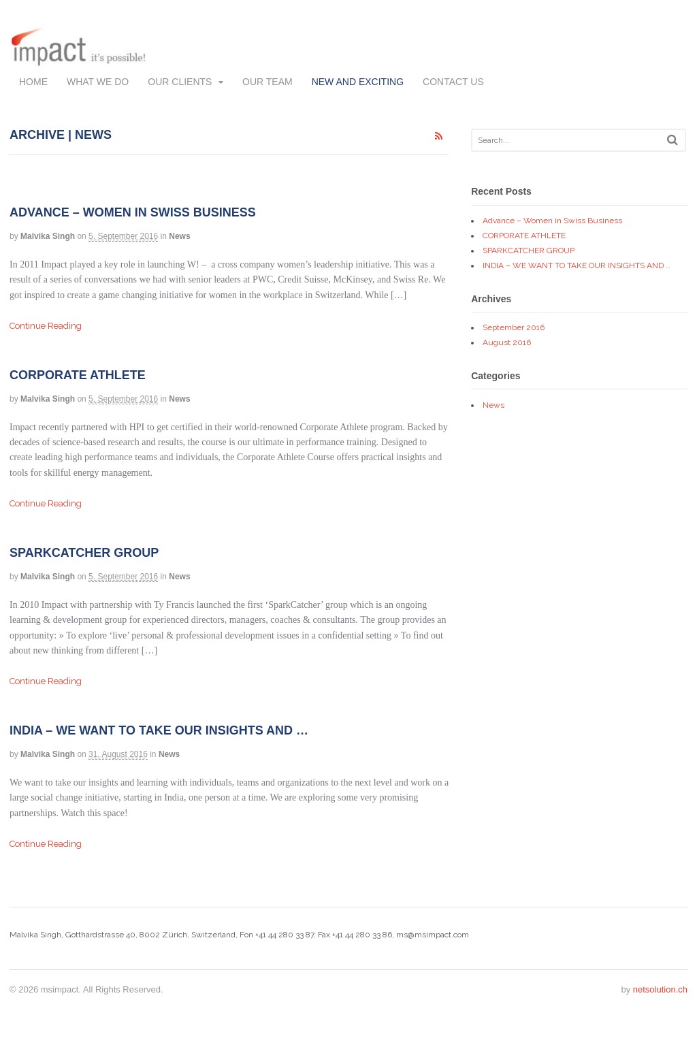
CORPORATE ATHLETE (78, 375)
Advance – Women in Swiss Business (133, 212)
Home (33, 81)
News (179, 236)
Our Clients (180, 81)
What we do (98, 81)
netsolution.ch (660, 989)
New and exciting (358, 81)
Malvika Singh (47, 236)
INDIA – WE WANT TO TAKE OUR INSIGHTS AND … (159, 730)
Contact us (453, 81)
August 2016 (507, 342)
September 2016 (514, 327)
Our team (267, 81)
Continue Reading (46, 326)
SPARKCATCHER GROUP (84, 553)
